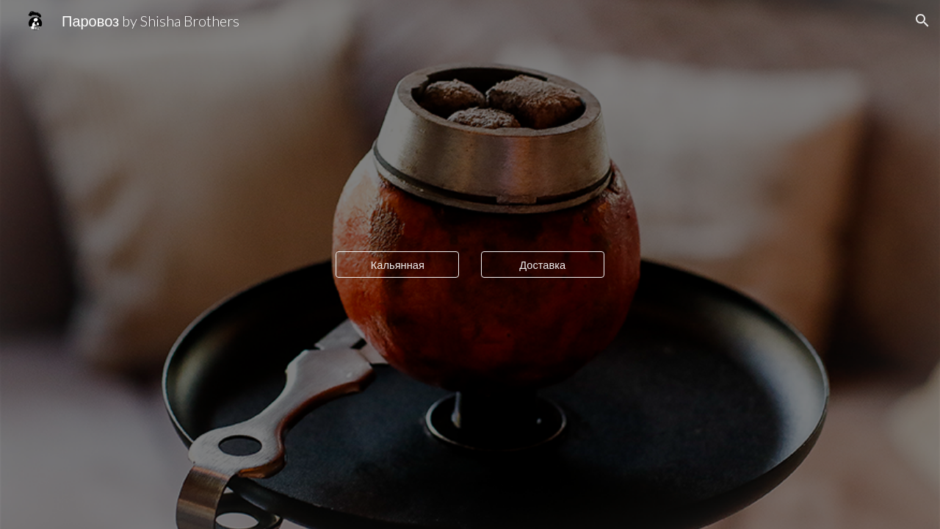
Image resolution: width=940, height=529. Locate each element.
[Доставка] (543, 264)
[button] (922, 20)
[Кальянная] (397, 264)
